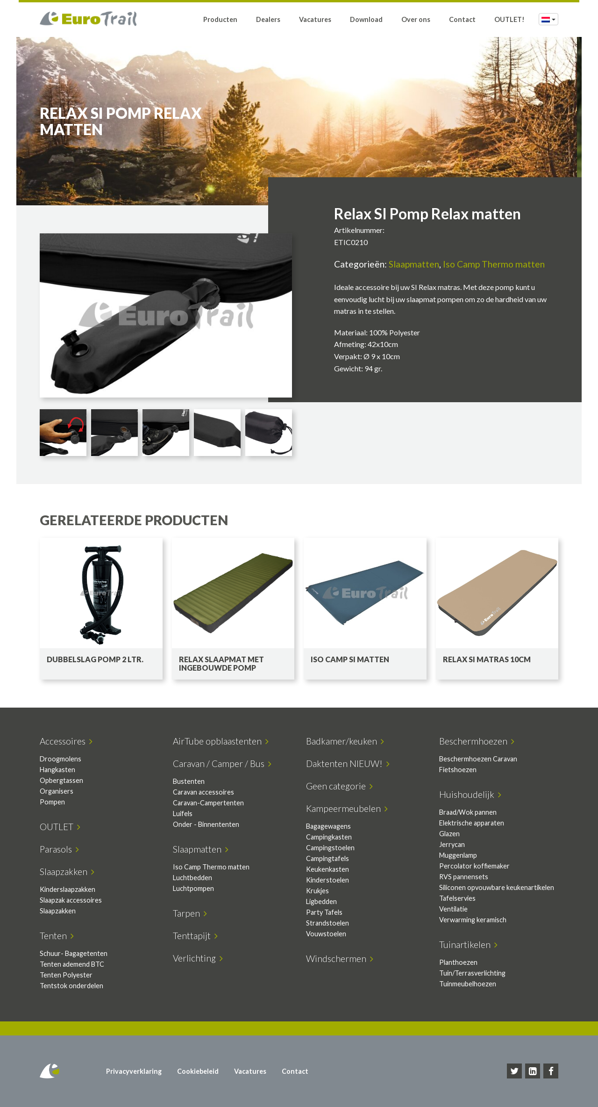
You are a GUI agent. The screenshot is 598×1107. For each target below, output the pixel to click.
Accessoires (66, 741)
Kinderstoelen (327, 880)
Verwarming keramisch (472, 920)
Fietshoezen (458, 770)
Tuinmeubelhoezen (467, 984)
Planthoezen (458, 962)
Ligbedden (321, 901)
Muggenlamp (458, 855)
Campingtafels (327, 858)
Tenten (57, 935)
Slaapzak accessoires (71, 900)
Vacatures (315, 20)
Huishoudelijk (470, 794)
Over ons (415, 20)
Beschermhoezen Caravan (478, 759)
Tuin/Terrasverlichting (472, 973)
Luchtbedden (192, 878)
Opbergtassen (61, 780)
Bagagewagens (328, 826)
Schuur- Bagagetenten (73, 953)
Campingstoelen (330, 848)
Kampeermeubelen (347, 808)
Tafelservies (457, 898)
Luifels (182, 814)
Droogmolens (60, 759)
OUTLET (60, 826)
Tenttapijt (195, 935)
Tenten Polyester (66, 975)
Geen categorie (339, 786)
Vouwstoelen (326, 934)
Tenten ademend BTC (72, 964)
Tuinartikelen (468, 944)
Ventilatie (453, 909)
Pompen (52, 802)
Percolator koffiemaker (474, 866)
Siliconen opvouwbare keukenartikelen (496, 887)
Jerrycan (452, 844)
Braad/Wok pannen (468, 812)
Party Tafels (324, 912)
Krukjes (317, 891)
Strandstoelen (327, 923)
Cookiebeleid (198, 1071)
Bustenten (189, 781)
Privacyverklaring (134, 1071)
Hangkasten (57, 770)
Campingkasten (329, 837)
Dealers (268, 20)
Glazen (449, 834)
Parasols (59, 849)
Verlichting (198, 958)
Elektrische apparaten (471, 823)
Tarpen (190, 913)
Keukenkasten (327, 869)
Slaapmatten (414, 264)
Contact (462, 20)
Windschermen (339, 958)
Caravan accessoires (203, 792)
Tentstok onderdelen (71, 986)
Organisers (56, 791)
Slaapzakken (67, 871)
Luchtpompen (193, 888)
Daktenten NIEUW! (348, 763)
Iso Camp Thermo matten (494, 264)
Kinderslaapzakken (67, 889)
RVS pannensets (463, 877)
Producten (220, 20)
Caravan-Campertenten (208, 803)
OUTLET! (509, 20)
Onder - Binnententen (206, 824)
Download (366, 20)
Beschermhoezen (476, 741)
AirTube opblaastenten (221, 741)
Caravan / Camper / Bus (222, 763)
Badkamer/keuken (345, 741)
